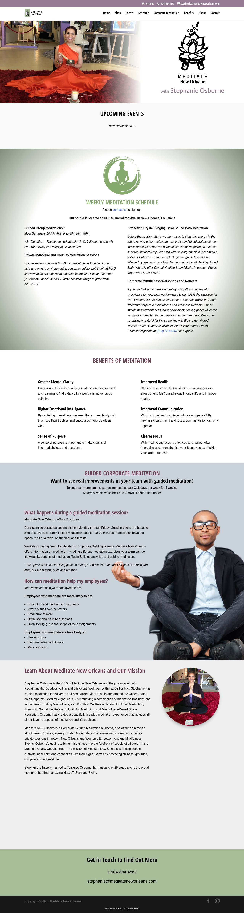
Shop (118, 13)
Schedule (143, 13)
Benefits (189, 13)
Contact (215, 13)
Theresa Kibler (132, 908)
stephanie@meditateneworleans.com (122, 881)
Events (129, 13)
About (202, 13)
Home (106, 13)
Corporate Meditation (166, 13)
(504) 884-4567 (167, 331)
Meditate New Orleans (66, 901)
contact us (120, 209)
